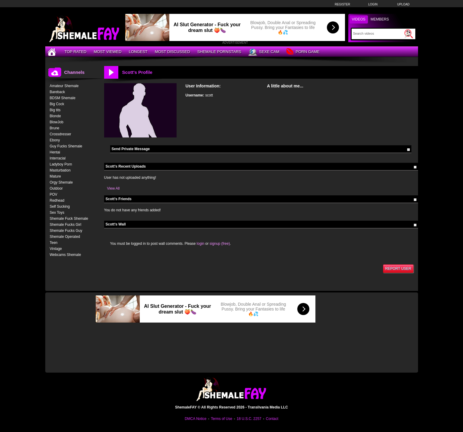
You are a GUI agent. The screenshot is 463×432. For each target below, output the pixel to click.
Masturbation (60, 170)
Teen (54, 243)
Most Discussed (172, 51)
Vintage (56, 249)
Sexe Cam (263, 52)
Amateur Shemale (64, 86)
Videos (359, 19)
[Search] (378, 33)
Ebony (55, 140)
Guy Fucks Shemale (66, 146)
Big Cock (57, 104)
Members (380, 19)
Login (373, 4)
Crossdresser (60, 134)
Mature (55, 176)
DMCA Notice (195, 419)
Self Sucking (60, 206)
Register (342, 4)
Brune (54, 128)
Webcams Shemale (65, 255)
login (200, 243)
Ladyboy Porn (61, 164)
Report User (398, 268)
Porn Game (302, 52)
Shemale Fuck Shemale (69, 218)
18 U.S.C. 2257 (249, 419)
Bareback (57, 92)
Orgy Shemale (61, 182)
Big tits (55, 110)
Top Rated (76, 51)
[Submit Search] (408, 34)
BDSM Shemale (62, 98)
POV (53, 194)
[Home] (52, 51)
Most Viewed (107, 51)
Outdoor (56, 188)
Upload (403, 4)
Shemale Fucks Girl (65, 224)
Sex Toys (57, 212)
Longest (138, 51)
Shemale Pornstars (219, 51)
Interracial (58, 158)
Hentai (55, 152)
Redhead (57, 200)
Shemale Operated (65, 237)
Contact (272, 419)
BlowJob (56, 122)
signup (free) (219, 243)
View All (113, 188)
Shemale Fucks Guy (66, 231)
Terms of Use (221, 419)
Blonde (55, 116)
